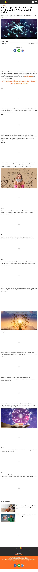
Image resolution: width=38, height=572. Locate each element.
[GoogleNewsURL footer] (22, 565)
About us (27, 558)
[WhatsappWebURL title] (18, 50)
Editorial (21, 554)
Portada (7, 551)
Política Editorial (23, 558)
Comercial (17, 554)
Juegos (22, 551)
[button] (36, 2)
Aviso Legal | (11, 558)
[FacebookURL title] (14, 50)
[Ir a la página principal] (4, 2)
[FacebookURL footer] (15, 565)
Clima (26, 551)
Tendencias (4, 43)
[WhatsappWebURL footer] (18, 565)
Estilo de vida (12, 551)
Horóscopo (30, 551)
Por (4, 41)
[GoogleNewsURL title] (22, 50)
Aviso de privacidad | (16, 558)
